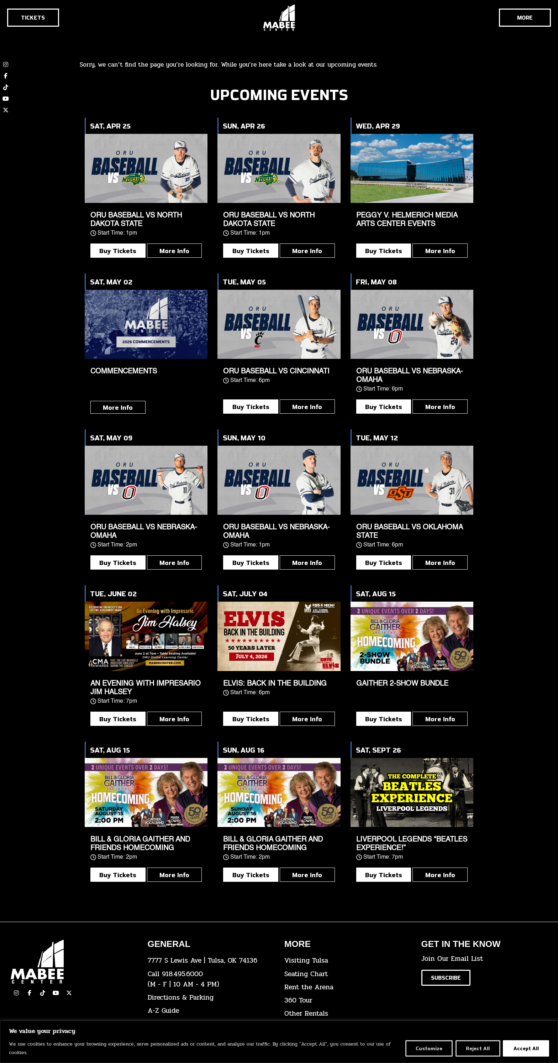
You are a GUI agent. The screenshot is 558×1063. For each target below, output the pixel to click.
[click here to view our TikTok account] (5, 87)
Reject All (477, 1048)
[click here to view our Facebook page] (5, 76)
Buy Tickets (117, 251)
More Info (174, 251)
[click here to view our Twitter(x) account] (69, 993)
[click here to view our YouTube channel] (5, 98)
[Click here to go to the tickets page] (33, 18)
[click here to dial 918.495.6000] (211, 979)
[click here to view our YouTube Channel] (56, 993)
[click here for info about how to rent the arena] (347, 987)
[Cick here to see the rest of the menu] (525, 18)
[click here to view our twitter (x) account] (5, 110)
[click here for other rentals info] (347, 1014)
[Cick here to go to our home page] (74, 962)
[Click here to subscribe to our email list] (445, 978)
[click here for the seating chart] (347, 974)
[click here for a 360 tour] (347, 1000)
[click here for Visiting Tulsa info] (347, 960)
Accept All (525, 1048)
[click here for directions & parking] (211, 998)
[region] (279, 1042)
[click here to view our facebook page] (29, 993)
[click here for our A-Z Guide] (211, 1011)
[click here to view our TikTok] (42, 993)
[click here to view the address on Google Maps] (211, 960)
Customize (427, 1048)
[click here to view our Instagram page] (16, 993)
